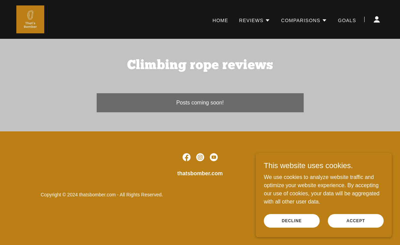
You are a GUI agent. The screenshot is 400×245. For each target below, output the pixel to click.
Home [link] (220, 20)
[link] (30, 19)
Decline (292, 220)
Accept (356, 220)
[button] (254, 20)
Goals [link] (347, 20)
